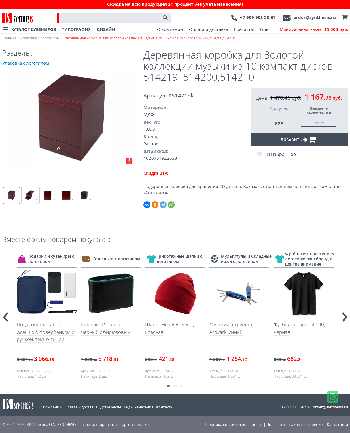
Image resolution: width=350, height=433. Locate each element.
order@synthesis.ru (315, 17)
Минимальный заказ (314, 29)
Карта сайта (337, 424)
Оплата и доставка (208, 29)
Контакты (244, 29)
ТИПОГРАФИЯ (76, 29)
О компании (170, 29)
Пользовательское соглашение (294, 424)
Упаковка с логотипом (40, 38)
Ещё (264, 29)
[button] (168, 386)
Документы (110, 407)
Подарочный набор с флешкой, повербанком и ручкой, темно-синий (45, 331)
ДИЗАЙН (106, 29)
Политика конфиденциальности (233, 424)
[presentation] (5, 314)
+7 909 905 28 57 (258, 17)
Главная (9, 38)
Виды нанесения (138, 407)
